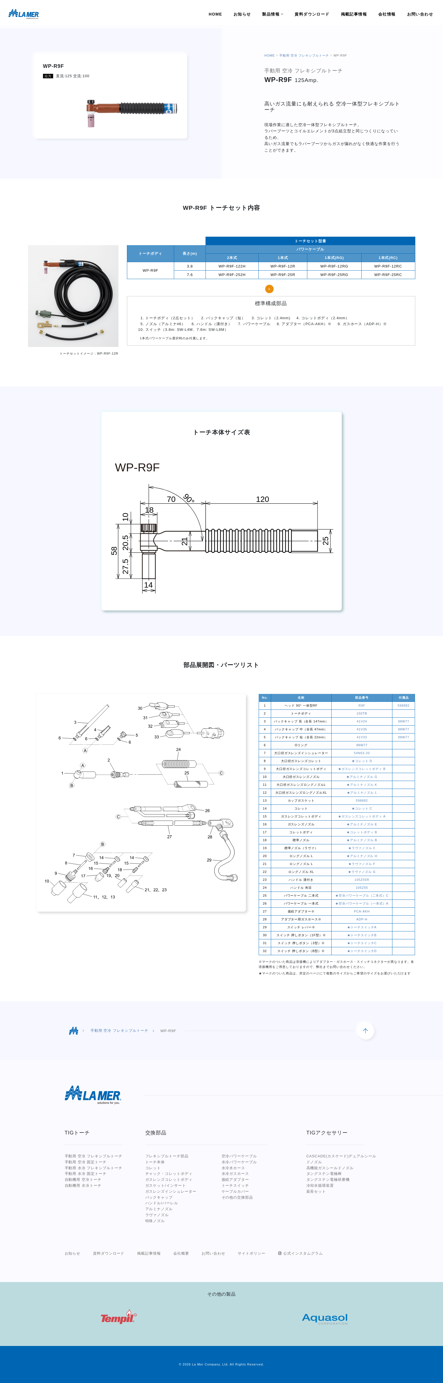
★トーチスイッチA (362, 927)
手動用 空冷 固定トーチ (86, 1162)
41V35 (362, 729)
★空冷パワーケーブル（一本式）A (361, 903)
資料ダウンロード (109, 1253)
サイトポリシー (251, 1253)
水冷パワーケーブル (239, 1162)
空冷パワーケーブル (239, 1156)
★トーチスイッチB (362, 935)
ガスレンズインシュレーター (170, 1191)
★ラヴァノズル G (361, 871)
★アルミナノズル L (362, 792)
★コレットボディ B (362, 832)
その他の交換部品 (237, 1197)
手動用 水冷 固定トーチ (86, 1173)
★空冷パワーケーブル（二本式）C (361, 895)
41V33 (362, 737)
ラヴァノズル (157, 1215)
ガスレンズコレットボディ (169, 1179)
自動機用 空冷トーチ (83, 1179)
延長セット (316, 1191)
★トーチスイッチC (362, 943)
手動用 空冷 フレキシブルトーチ (304, 55)
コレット (153, 1168)
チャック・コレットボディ (169, 1173)
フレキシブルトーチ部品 (167, 1156)
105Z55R (362, 879)
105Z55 (362, 887)
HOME (269, 55)
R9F (361, 705)
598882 (403, 705)
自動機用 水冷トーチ (83, 1185)
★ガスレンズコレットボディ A (362, 816)
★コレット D (362, 761)
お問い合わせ (213, 1253)
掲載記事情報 (149, 1253)
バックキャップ (159, 1197)
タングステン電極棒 (324, 1173)
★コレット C (362, 808)
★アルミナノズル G (361, 776)
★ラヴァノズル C (362, 848)
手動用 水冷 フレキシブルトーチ (94, 1168)
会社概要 (181, 1253)
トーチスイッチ (235, 1185)
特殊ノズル (155, 1221)
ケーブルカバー (235, 1191)
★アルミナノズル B (362, 840)
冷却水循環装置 (320, 1185)
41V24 (362, 721)
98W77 (403, 721)
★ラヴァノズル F (361, 864)
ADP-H (362, 919)
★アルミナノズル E (362, 824)
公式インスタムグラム (303, 1253)
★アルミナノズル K (362, 784)
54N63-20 (362, 753)
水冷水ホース (233, 1168)
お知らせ (73, 1253)
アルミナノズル (159, 1209)
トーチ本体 (155, 1162)
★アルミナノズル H (362, 856)
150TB (361, 713)
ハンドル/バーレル (161, 1203)
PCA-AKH (362, 911)
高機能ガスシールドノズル (330, 1168)
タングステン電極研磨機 (328, 1179)
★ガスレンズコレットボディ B (362, 769)
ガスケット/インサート (165, 1185)
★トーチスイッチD (362, 951)
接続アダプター (235, 1179)
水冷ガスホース (235, 1173)
